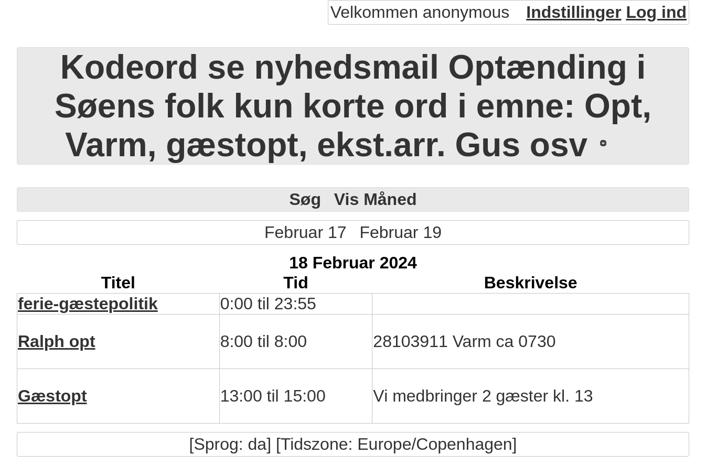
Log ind (656, 12)
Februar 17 (305, 232)
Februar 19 (400, 232)
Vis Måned (375, 199)
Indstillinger (573, 12)
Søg (304, 199)
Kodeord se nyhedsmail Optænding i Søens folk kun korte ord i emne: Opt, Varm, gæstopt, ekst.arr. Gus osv (353, 106)
